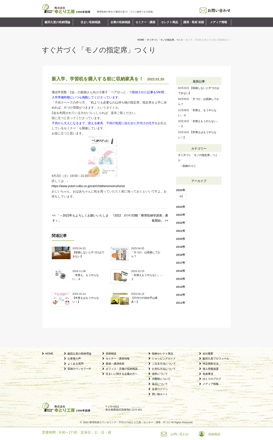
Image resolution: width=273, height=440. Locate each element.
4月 (181, 196)
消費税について (161, 378)
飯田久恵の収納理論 (57, 22)
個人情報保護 (211, 368)
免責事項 (208, 373)
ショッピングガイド (164, 358)
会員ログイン (160, 389)
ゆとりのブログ (212, 378)
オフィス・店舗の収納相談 (122, 368)
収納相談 (111, 353)
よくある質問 (75, 363)
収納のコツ (189, 165)
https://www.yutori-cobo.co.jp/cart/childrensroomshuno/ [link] (88, 186)
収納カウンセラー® (79, 368)
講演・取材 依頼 (193, 22)
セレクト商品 (169, 22)
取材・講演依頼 (115, 363)
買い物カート (160, 394)
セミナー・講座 (145, 22)
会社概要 (208, 353)
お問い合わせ (179, 434)
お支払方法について (164, 368)
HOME (49, 353)
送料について (160, 373)
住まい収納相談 (90, 22)
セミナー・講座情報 (118, 358)
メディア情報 (218, 22)
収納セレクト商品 (162, 353)
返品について (160, 383)
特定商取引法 (211, 363)
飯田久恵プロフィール (216, 358)
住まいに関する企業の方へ (122, 373)
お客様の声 (74, 358)
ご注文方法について (164, 363)
